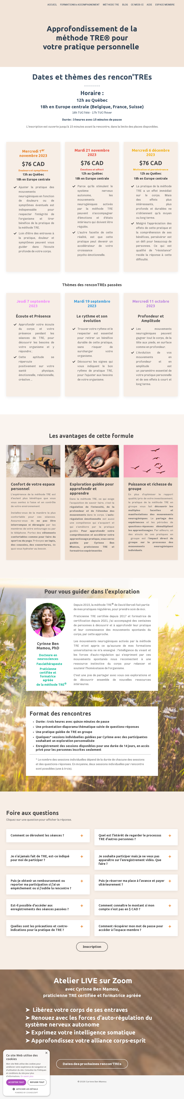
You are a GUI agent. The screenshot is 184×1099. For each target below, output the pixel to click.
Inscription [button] (92, 957)
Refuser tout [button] (37, 1082)
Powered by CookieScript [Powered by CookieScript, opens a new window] (26, 1092)
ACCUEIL (55, 4)
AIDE (150, 4)
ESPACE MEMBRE (165, 4)
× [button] (46, 1053)
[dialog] (26, 1073)
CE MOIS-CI (138, 4)
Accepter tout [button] (16, 1082)
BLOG (126, 4)
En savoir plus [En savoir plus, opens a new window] (27, 1076)
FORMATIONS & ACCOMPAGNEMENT (82, 4)
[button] (26, 1089)
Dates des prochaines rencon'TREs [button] (92, 1074)
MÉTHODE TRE (112, 4)
